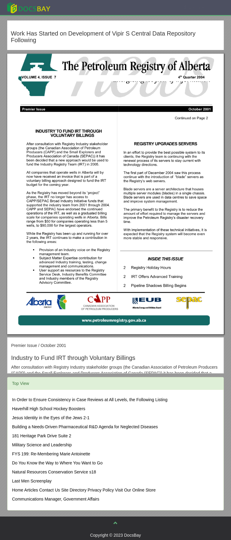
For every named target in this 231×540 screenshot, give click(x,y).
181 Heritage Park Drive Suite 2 (41, 435)
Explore (74, 7)
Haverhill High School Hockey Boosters (48, 408)
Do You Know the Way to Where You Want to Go (57, 462)
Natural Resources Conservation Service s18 (54, 472)
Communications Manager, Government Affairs (55, 499)
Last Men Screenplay (32, 481)
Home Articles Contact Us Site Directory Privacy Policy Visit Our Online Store (84, 490)
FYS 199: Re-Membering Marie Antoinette (51, 453)
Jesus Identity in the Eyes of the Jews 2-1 (51, 417)
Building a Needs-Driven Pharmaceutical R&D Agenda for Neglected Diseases (85, 426)
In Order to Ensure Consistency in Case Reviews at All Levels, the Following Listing (90, 399)
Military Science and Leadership (42, 444)
